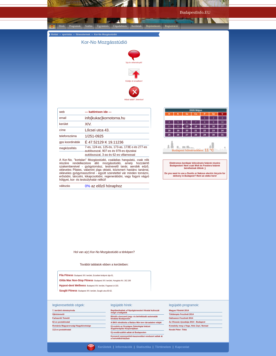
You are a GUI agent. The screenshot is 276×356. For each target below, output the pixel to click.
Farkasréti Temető (61, 318)
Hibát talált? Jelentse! (134, 99)
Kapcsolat (182, 346)
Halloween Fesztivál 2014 (181, 318)
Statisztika (143, 346)
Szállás (89, 26)
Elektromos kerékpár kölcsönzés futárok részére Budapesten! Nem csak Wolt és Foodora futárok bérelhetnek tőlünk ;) (194, 165)
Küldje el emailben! (133, 81)
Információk (124, 346)
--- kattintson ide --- (98, 111)
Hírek (62, 26)
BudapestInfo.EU (195, 12)
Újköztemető (58, 314)
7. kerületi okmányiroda (63, 310)
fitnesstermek (83, 34)
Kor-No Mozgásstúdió (105, 34)
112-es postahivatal (61, 330)
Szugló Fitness (68, 290)
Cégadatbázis (120, 26)
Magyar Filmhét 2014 (179, 310)
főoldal (54, 34)
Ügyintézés (103, 26)
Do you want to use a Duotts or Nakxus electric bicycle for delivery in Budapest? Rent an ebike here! (194, 174)
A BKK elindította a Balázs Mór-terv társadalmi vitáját (136, 322)
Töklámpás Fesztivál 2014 (181, 314)
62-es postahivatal (61, 322)
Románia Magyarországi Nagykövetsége (71, 326)
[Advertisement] (90, 77)
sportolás (67, 34)
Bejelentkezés (153, 26)
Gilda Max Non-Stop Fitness (76, 280)
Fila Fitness (66, 275)
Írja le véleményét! (134, 62)
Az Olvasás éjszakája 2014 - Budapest (187, 322)
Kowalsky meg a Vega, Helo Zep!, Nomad (188, 326)
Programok (75, 26)
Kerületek (136, 26)
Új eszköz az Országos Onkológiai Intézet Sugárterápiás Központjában (130, 327)
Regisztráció (171, 26)
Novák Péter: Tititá (178, 330)
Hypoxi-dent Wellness (72, 285)
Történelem (163, 346)
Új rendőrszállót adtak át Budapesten (128, 332)
